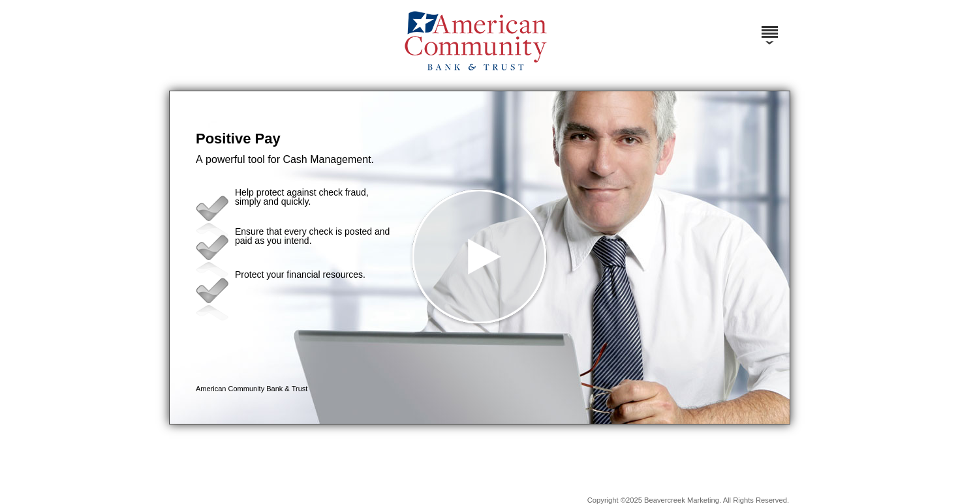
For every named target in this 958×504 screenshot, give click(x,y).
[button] (480, 257)
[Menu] (769, 26)
